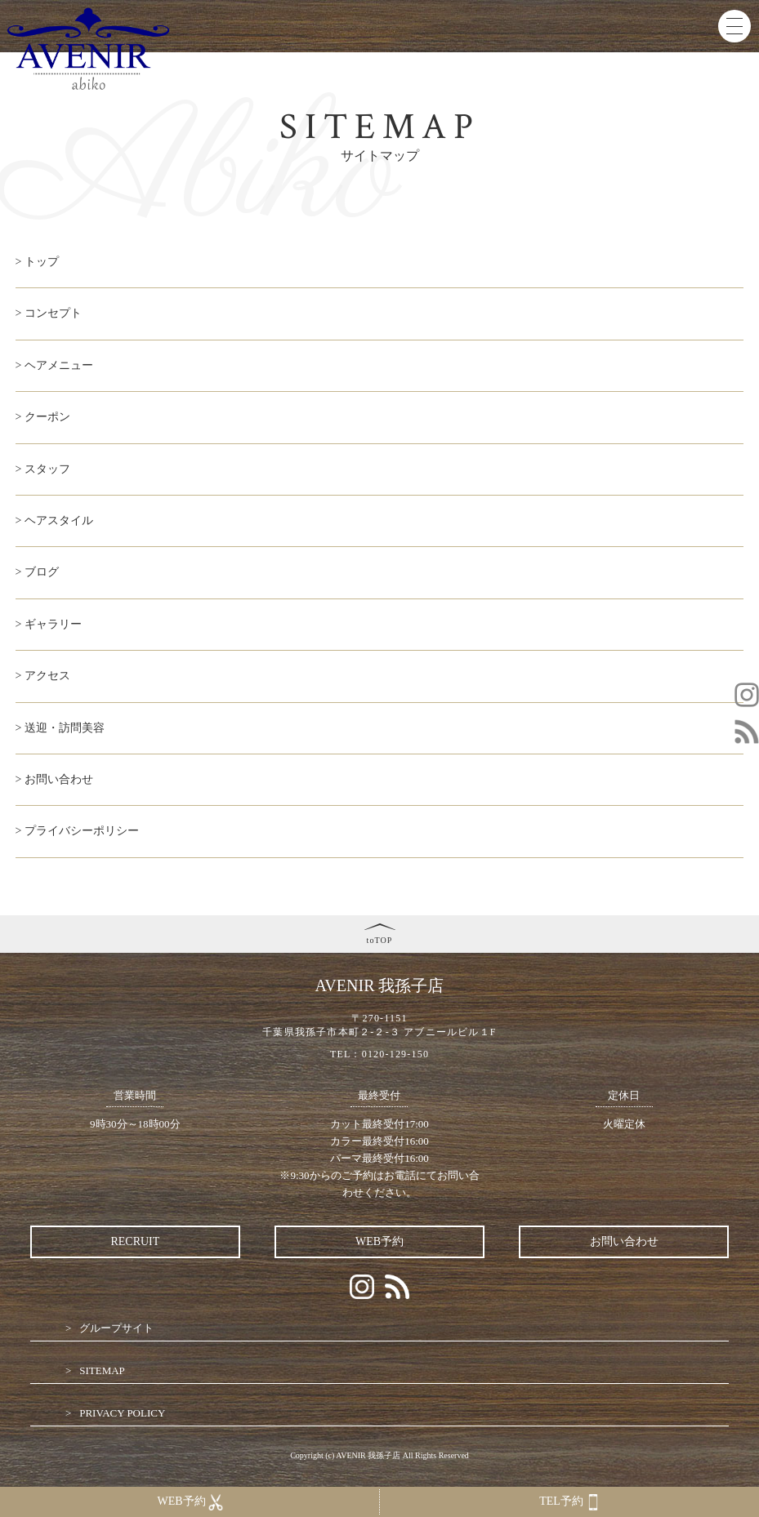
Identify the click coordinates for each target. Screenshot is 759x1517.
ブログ (42, 572)
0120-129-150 (395, 1054)
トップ (42, 262)
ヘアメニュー (59, 365)
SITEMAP (102, 1370)
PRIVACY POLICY (122, 1413)
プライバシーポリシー (82, 831)
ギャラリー (53, 624)
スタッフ (47, 469)
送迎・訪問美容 (65, 728)
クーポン (47, 417)
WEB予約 (379, 1241)
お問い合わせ (59, 779)
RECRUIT (134, 1241)
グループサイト (116, 1328)
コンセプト (53, 313)
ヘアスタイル (59, 520)
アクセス (47, 676)
